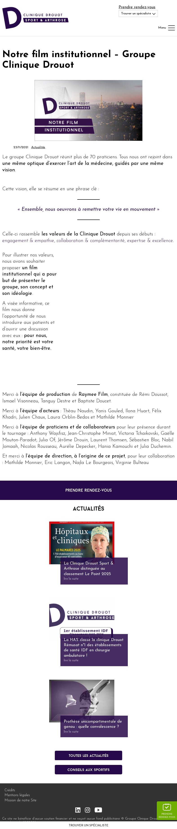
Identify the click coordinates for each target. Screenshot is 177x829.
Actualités (38, 147)
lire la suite (71, 578)
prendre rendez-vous (88, 490)
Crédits (9, 790)
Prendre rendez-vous (137, 7)
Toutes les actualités (88, 755)
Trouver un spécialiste (88, 825)
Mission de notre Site (20, 800)
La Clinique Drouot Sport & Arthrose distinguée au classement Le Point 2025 (88, 568)
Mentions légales (17, 795)
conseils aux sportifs (88, 769)
